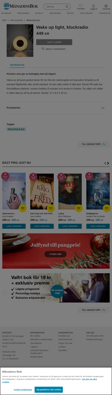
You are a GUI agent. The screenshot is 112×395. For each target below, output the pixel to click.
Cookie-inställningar (23, 390)
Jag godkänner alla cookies (48, 390)
